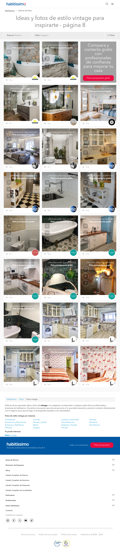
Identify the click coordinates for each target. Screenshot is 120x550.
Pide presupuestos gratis (98, 78)
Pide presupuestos (102, 445)
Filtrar (112, 35)
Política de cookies (69, 535)
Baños (35, 425)
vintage (44, 35)
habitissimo (10, 11)
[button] (7, 80)
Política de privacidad (48, 535)
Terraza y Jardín (40, 422)
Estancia (10, 35)
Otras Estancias (67, 422)
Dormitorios (94, 425)
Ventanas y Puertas (69, 425)
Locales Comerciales (70, 420)
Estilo (37, 35)
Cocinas (36, 420)
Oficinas (8, 428)
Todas (18, 35)
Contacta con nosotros (14, 515)
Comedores (10, 420)
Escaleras (93, 422)
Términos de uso (28, 535)
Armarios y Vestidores (14, 425)
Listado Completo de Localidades (19, 490)
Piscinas (64, 428)
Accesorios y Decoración (15, 422)
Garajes (36, 428)
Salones (92, 420)
